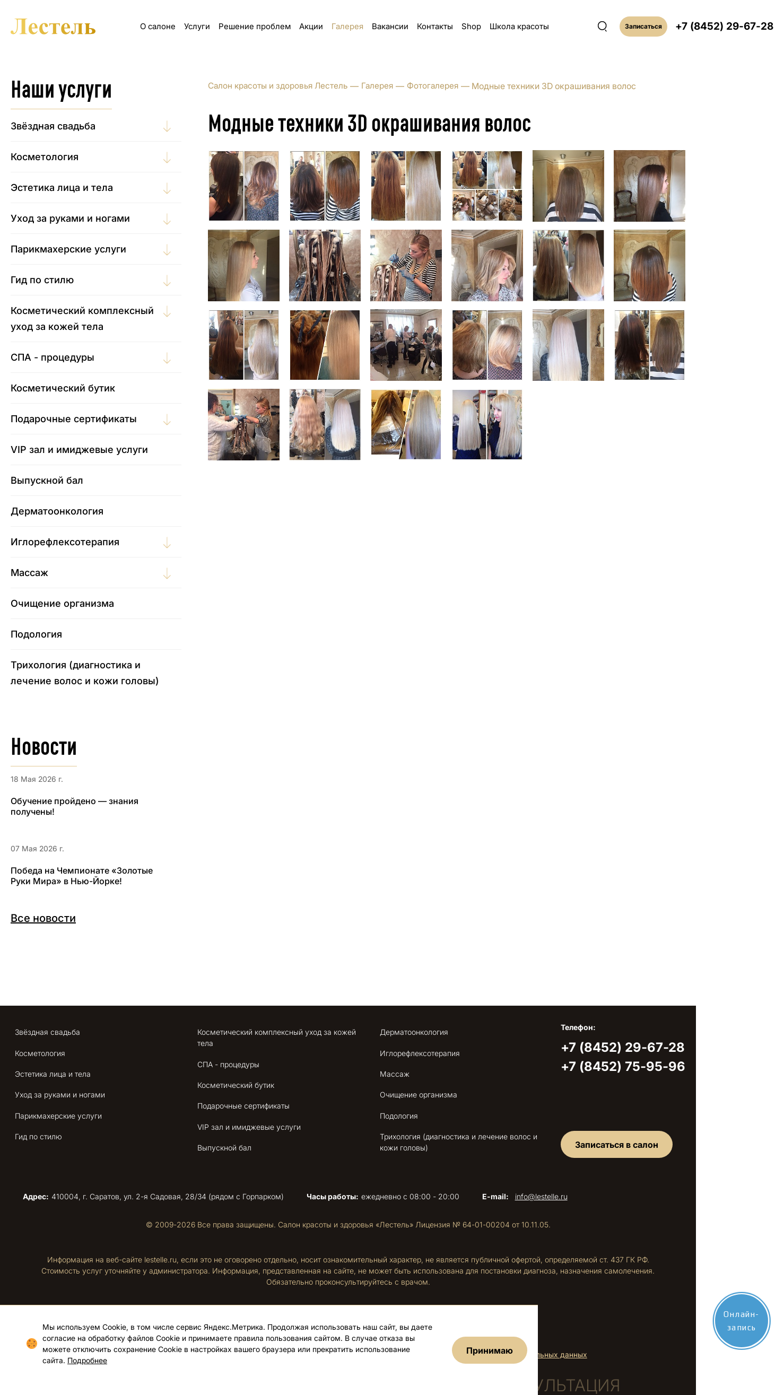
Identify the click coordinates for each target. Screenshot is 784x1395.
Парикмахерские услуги (86, 249)
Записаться (643, 26)
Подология (54, 634)
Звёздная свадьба (70, 126)
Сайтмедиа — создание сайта (455, 1308)
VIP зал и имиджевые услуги (96, 449)
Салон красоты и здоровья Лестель (298, 86)
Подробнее (80, 1360)
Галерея (347, 26)
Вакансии (390, 26)
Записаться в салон (688, 1129)
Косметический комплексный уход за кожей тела (99, 318)
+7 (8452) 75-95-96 (693, 1066)
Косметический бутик (80, 388)
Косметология (62, 156)
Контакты (435, 26)
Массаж (47, 572)
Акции (311, 26)
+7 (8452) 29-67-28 (724, 26)
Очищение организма (80, 603)
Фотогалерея (458, 86)
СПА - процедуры (70, 357)
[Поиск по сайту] (602, 27)
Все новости (60, 918)
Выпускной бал (64, 480)
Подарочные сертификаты (91, 418)
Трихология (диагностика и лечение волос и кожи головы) (102, 672)
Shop (471, 26)
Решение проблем (255, 26)
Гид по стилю (59, 279)
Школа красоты (519, 26)
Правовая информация (315, 1309)
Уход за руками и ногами (87, 218)
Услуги (197, 26)
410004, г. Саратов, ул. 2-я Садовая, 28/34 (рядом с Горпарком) (181, 1182)
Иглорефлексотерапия (82, 541)
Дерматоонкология (74, 511)
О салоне (158, 26)
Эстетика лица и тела (79, 187)
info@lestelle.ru (590, 1182)
